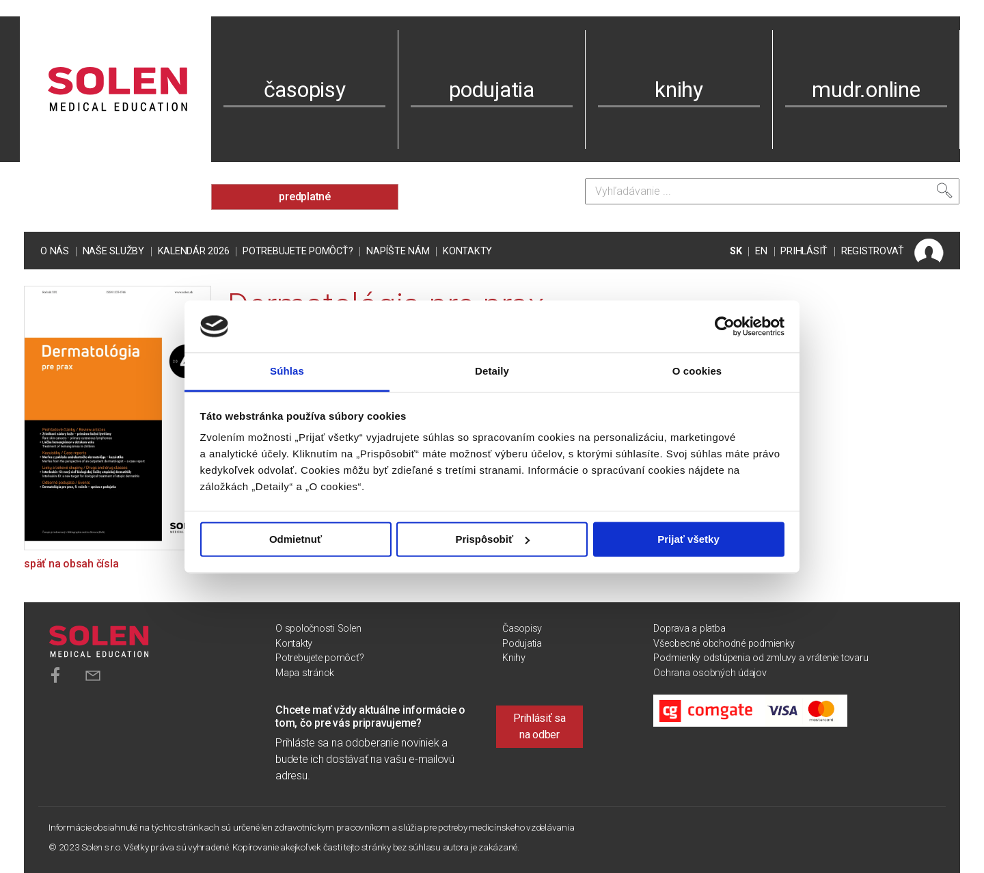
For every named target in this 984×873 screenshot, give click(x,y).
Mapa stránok (304, 673)
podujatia (491, 90)
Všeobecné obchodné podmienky (723, 643)
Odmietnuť (295, 539)
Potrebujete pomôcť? (298, 251)
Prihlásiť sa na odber (539, 726)
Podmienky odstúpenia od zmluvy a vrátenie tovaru (760, 658)
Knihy (513, 658)
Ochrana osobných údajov (709, 673)
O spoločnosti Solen (318, 628)
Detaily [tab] (492, 371)
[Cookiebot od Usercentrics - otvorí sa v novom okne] (724, 326)
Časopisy (522, 628)
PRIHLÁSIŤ (804, 251)
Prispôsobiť (492, 539)
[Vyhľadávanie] (772, 191)
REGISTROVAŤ (872, 251)
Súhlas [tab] (287, 371)
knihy (679, 90)
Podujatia (522, 643)
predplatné (305, 196)
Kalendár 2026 (194, 251)
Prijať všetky (688, 539)
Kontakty (467, 251)
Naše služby (113, 251)
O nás (54, 251)
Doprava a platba (689, 628)
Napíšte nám (397, 251)
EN (761, 251)
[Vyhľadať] (944, 190)
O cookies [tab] (697, 371)
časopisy (305, 90)
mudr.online (866, 90)
